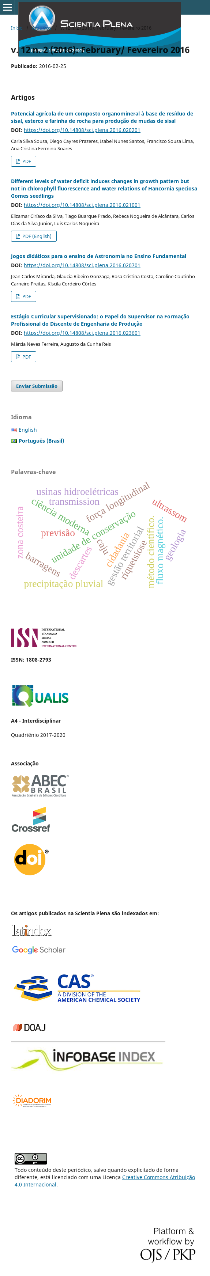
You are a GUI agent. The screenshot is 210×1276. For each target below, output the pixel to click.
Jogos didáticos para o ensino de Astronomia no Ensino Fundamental (98, 256)
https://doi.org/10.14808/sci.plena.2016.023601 (82, 332)
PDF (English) (36, 236)
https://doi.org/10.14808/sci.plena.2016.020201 (82, 129)
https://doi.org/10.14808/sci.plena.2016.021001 (82, 204)
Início (17, 27)
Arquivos (41, 27)
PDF (26, 161)
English (28, 429)
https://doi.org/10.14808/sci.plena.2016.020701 (82, 265)
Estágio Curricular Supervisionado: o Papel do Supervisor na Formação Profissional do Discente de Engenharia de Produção (100, 320)
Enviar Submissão (36, 386)
